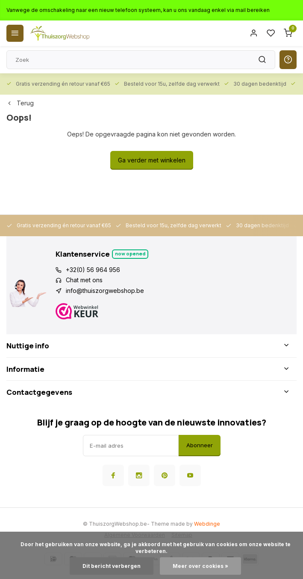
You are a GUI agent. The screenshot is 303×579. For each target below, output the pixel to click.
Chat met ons (84, 280)
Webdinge (207, 524)
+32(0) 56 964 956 (93, 269)
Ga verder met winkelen (151, 160)
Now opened (130, 253)
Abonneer (199, 445)
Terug (20, 103)
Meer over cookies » (200, 566)
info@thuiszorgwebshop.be (105, 290)
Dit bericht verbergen (111, 566)
